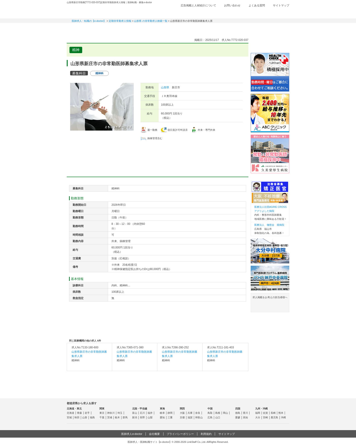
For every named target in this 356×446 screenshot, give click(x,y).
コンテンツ (241, 28)
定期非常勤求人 (114, 28)
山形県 (165, 87)
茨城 (109, 417)
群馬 (125, 417)
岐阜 (162, 412)
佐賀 (265, 412)
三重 (170, 417)
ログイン (280, 13)
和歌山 (199, 417)
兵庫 (190, 412)
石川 (142, 412)
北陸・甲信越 (139, 408)
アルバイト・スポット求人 (146, 28)
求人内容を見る (89, 366)
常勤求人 (83, 28)
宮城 (69, 417)
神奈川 (111, 412)
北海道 (70, 412)
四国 (237, 408)
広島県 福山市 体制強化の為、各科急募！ (269, 228)
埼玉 (119, 412)
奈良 (197, 412)
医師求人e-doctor (131, 434)
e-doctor (92, 11)
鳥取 (210, 412)
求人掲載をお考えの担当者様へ (270, 303)
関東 (101, 408)
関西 (182, 408)
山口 (217, 417)
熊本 (280, 412)
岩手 (87, 412)
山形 (84, 417)
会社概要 (154, 434)
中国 (210, 408)
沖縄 (283, 417)
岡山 (225, 412)
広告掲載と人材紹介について (198, 5)
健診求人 (178, 28)
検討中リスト (254, 13)
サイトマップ (281, 5)
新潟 (134, 417)
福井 (150, 412)
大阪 (182, 412)
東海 (162, 408)
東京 (101, 412)
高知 (245, 417)
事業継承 (210, 28)
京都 (182, 417)
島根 (217, 412)
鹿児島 (274, 417)
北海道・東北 (74, 408)
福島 (92, 417)
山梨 (150, 417)
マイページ (273, 28)
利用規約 (206, 434)
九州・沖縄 (261, 408)
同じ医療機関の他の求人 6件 (85, 340)
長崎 (273, 412)
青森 (79, 412)
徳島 (237, 412)
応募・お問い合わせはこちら (158, 153)
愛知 (162, 417)
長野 (142, 417)
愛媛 (237, 417)
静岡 (170, 412)
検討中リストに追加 (229, 48)
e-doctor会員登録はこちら (270, 44)
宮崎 (265, 417)
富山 (134, 412)
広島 (210, 417)
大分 (257, 417)
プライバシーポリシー (180, 434)
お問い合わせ (232, 5)
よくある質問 (257, 5)
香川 (245, 412)
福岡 (257, 412)
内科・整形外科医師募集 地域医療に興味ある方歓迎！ (271, 213)
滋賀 (190, 417)
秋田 (76, 417)
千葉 (101, 417)
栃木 (117, 417)
